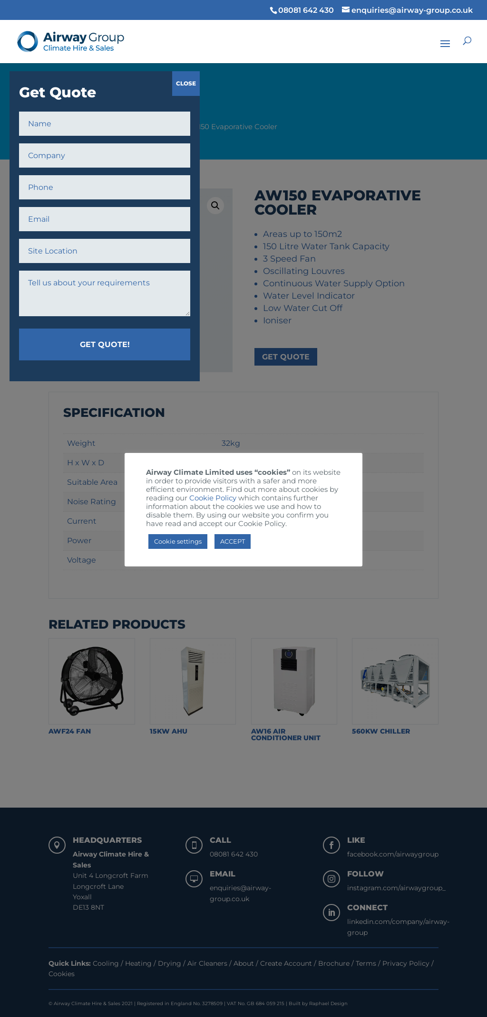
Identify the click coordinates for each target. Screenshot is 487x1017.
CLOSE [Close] (186, 83)
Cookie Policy (212, 498)
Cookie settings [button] (178, 541)
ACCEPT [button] (232, 541)
